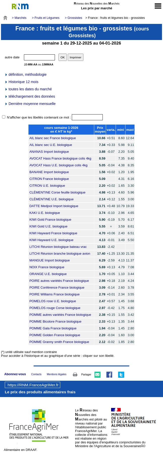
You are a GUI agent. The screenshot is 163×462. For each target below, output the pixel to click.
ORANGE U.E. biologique (48, 274)
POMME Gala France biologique (53, 328)
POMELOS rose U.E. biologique (52, 301)
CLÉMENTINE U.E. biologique (51, 199)
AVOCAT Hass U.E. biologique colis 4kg (58, 165)
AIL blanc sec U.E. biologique (50, 145)
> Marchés (19, 18)
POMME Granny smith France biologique (59, 342)
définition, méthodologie (26, 74)
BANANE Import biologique (49, 172)
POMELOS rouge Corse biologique (54, 308)
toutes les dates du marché (28, 89)
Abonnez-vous (15, 374)
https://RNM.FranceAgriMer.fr (33, 385)
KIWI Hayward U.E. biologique (51, 240)
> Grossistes (73, 18)
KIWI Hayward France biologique (53, 233)
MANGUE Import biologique (49, 260)
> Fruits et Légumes (45, 18)
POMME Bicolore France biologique (55, 321)
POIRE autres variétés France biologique (59, 281)
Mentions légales (57, 374)
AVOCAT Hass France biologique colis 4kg (60, 158)
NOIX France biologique (46, 267)
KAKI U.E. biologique (44, 213)
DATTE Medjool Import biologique (53, 206)
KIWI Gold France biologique (50, 219)
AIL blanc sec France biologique (52, 138)
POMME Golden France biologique (54, 335)
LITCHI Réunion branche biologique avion (59, 253)
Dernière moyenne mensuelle (30, 104)
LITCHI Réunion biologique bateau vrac (58, 247)
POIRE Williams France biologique (54, 294)
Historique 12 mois (21, 82)
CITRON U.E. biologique (47, 185)
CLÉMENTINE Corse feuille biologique (57, 192)
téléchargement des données (30, 96)
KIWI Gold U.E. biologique (48, 226)
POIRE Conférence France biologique (56, 287)
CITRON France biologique (49, 179)
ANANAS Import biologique (49, 151)
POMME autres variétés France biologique (60, 315)
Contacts (36, 374)
